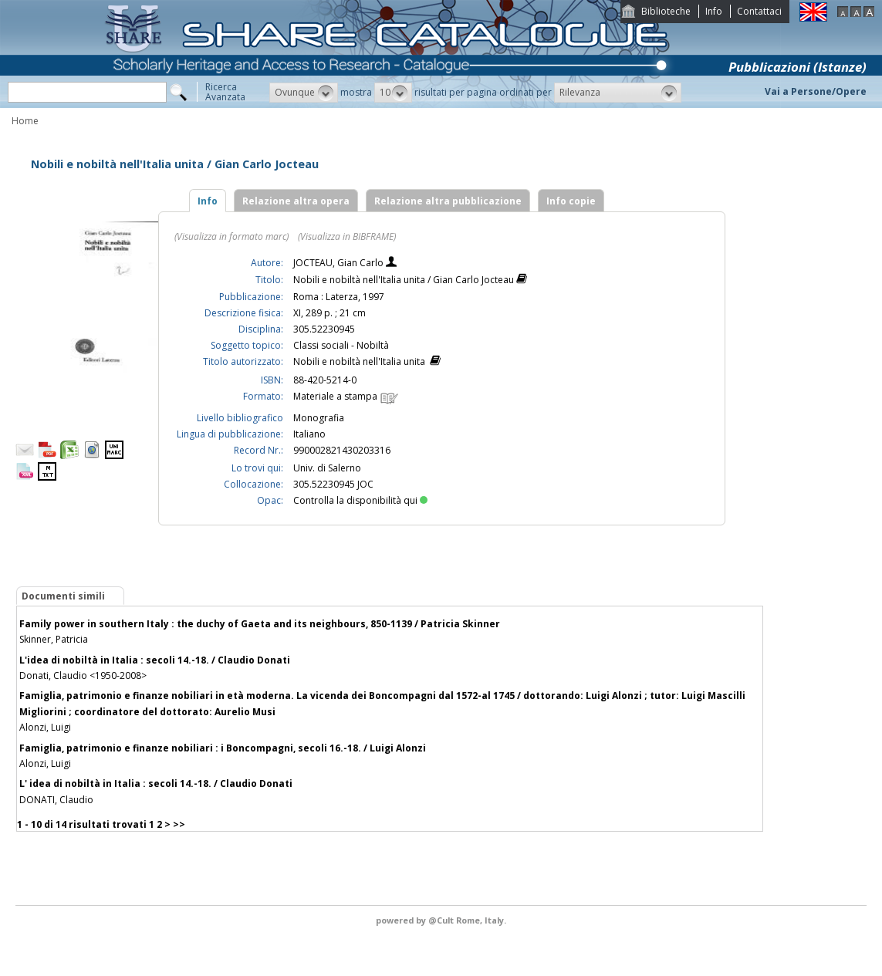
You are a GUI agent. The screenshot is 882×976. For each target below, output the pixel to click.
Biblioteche (666, 11)
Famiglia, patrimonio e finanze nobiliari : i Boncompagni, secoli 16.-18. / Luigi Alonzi (222, 748)
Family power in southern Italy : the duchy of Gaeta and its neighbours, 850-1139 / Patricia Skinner (259, 623)
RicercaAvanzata (225, 92)
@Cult (442, 920)
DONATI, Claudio (56, 799)
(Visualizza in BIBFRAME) (347, 236)
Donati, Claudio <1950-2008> (83, 675)
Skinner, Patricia (53, 639)
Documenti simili (63, 596)
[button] (303, 93)
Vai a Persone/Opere (816, 91)
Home (25, 120)
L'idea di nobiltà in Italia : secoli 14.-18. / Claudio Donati (154, 660)
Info (713, 11)
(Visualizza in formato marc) (231, 236)
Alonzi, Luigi (45, 727)
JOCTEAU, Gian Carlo (339, 262)
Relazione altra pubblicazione (448, 201)
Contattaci (759, 11)
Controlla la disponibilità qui (360, 500)
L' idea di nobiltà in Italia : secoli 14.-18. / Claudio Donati (155, 783)
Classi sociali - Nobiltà (341, 345)
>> (179, 824)
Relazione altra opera (296, 201)
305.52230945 (324, 329)
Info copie (571, 201)
